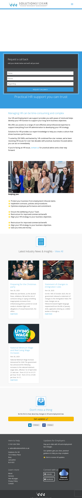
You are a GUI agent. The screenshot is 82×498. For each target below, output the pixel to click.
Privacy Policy (13, 481)
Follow (36, 425)
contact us (35, 147)
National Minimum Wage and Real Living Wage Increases (21, 350)
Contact (11, 483)
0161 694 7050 (15, 444)
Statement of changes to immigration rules (56, 285)
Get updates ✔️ (41, 419)
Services (11, 476)
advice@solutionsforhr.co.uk (19, 448)
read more (14, 314)
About (10, 473)
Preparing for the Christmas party (23, 285)
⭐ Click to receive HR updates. (54, 457)
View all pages (13, 478)
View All (59, 251)
